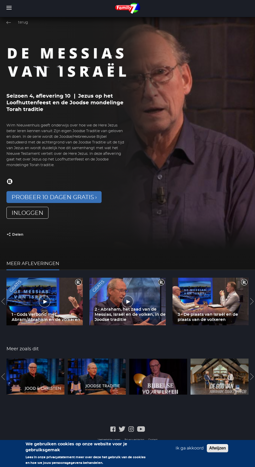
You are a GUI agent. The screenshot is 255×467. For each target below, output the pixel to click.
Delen (17, 234)
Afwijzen (217, 448)
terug (23, 22)
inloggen (27, 213)
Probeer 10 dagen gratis (53, 197)
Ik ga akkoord (190, 448)
